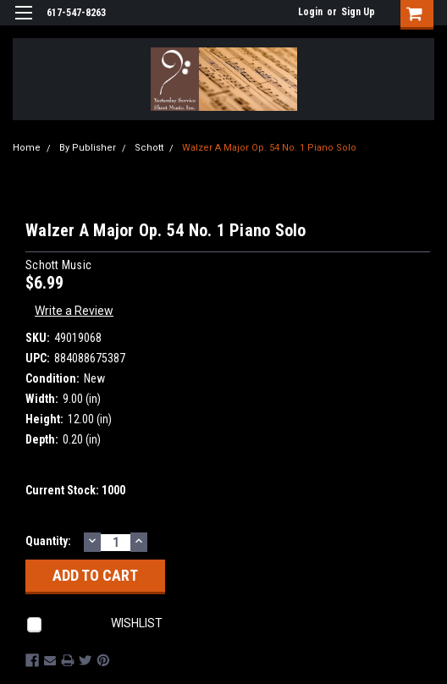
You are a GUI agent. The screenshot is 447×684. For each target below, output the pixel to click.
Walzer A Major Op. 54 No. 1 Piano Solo (269, 147)
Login (310, 12)
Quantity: (48, 541)
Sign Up (358, 12)
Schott (149, 147)
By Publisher (87, 147)
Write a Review (74, 310)
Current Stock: (75, 490)
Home (27, 147)
